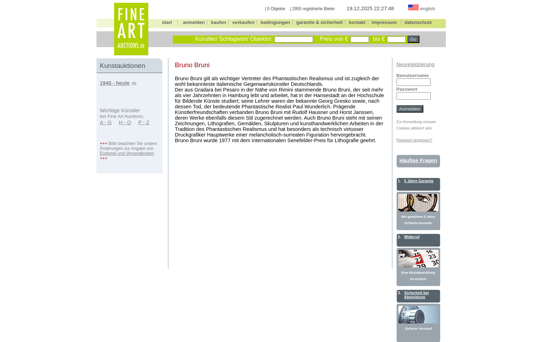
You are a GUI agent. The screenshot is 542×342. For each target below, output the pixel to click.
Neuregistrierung (416, 64)
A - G (106, 122)
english (427, 8)
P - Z (144, 122)
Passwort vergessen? (414, 140)
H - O (125, 122)
